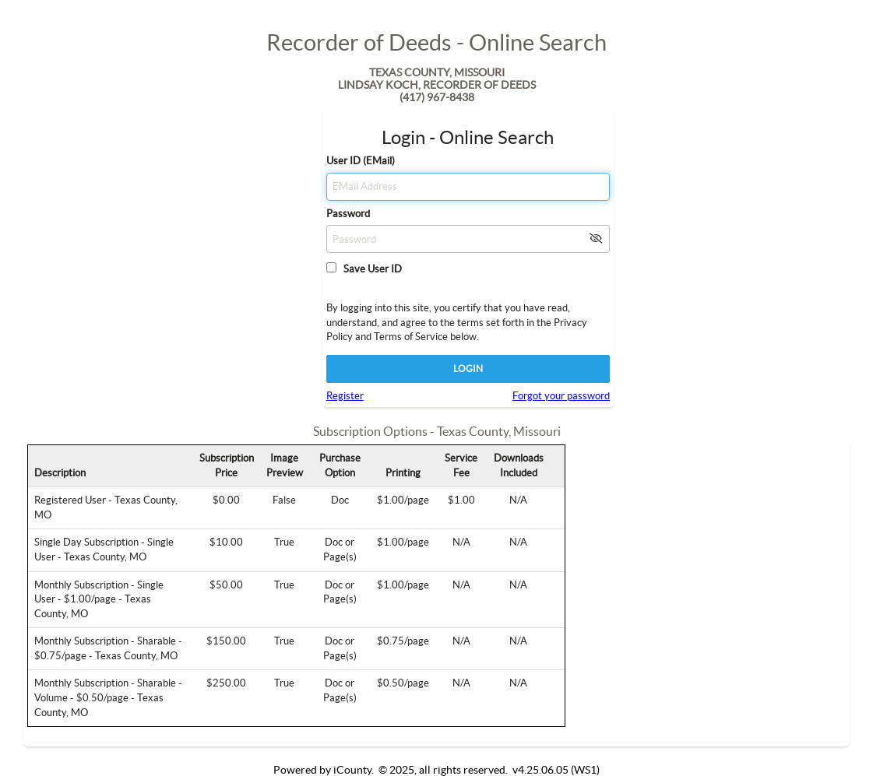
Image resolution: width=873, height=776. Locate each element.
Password (348, 213)
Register (345, 396)
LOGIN (468, 368)
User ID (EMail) (360, 161)
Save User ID (370, 269)
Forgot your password (561, 396)
